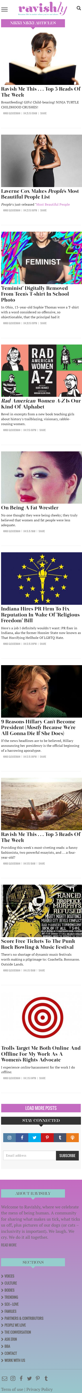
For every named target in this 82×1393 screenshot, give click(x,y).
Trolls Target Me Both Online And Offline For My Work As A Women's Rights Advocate (41, 1054)
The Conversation (17, 1332)
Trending (11, 1297)
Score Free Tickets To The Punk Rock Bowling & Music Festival (38, 944)
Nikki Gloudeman (11, 113)
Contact (10, 1353)
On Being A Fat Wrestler (30, 507)
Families (10, 1311)
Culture (10, 1283)
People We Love (15, 1325)
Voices (9, 1276)
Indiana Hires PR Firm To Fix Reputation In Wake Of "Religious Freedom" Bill (40, 614)
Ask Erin (10, 1339)
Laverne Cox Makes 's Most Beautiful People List (40, 194)
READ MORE (9, 1245)
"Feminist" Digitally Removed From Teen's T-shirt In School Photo (35, 294)
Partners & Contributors (23, 1318)
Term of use (12, 1389)
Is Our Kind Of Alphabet (41, 403)
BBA (7, 1346)
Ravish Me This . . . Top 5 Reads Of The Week (41, 92)
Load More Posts (41, 1108)
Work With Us (14, 1360)
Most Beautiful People (53, 204)
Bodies (9, 1290)
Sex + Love (11, 1304)
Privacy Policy (39, 1389)
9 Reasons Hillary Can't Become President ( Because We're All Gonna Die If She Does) (38, 727)
